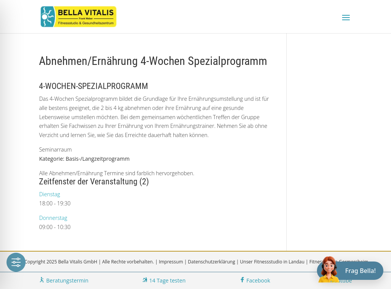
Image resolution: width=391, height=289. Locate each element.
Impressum (171, 261)
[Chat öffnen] (350, 271)
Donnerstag (53, 217)
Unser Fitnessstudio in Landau (272, 261)
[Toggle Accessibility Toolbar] (16, 262)
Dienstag (49, 194)
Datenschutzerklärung (211, 261)
